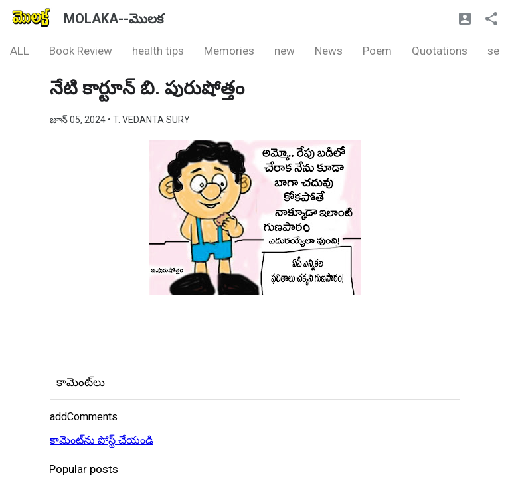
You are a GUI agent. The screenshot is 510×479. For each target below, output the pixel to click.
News (329, 50)
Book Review (80, 50)
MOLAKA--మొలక (113, 19)
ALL (19, 50)
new (284, 50)
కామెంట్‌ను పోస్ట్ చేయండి (101, 440)
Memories (229, 50)
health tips (158, 50)
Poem (377, 50)
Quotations (440, 50)
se (493, 50)
